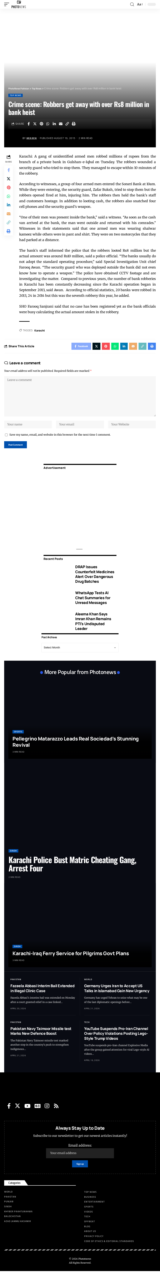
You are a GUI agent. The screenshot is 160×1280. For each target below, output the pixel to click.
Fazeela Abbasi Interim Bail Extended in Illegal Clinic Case (42, 996)
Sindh (13, 858)
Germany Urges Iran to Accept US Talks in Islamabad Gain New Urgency (116, 996)
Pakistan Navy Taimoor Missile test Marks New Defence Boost (40, 1039)
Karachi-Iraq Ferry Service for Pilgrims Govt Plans (70, 961)
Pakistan (15, 987)
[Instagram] (46, 1113)
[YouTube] (27, 1113)
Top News (15, 95)
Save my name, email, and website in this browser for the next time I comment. (60, 441)
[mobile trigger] (7, 4)
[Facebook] (9, 1113)
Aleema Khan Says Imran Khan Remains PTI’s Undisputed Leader (93, 629)
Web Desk (32, 138)
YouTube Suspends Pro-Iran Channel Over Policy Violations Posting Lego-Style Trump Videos (116, 1041)
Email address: (80, 1158)
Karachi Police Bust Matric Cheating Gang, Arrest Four (72, 872)
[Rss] (56, 1113)
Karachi (41, 330)
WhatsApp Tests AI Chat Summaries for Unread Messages (92, 605)
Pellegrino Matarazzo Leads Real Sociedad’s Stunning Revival (75, 749)
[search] (132, 4)
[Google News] (37, 1113)
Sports (18, 739)
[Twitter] (17, 1113)
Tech (87, 1030)
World (88, 987)
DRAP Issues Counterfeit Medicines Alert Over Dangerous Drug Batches (94, 582)
